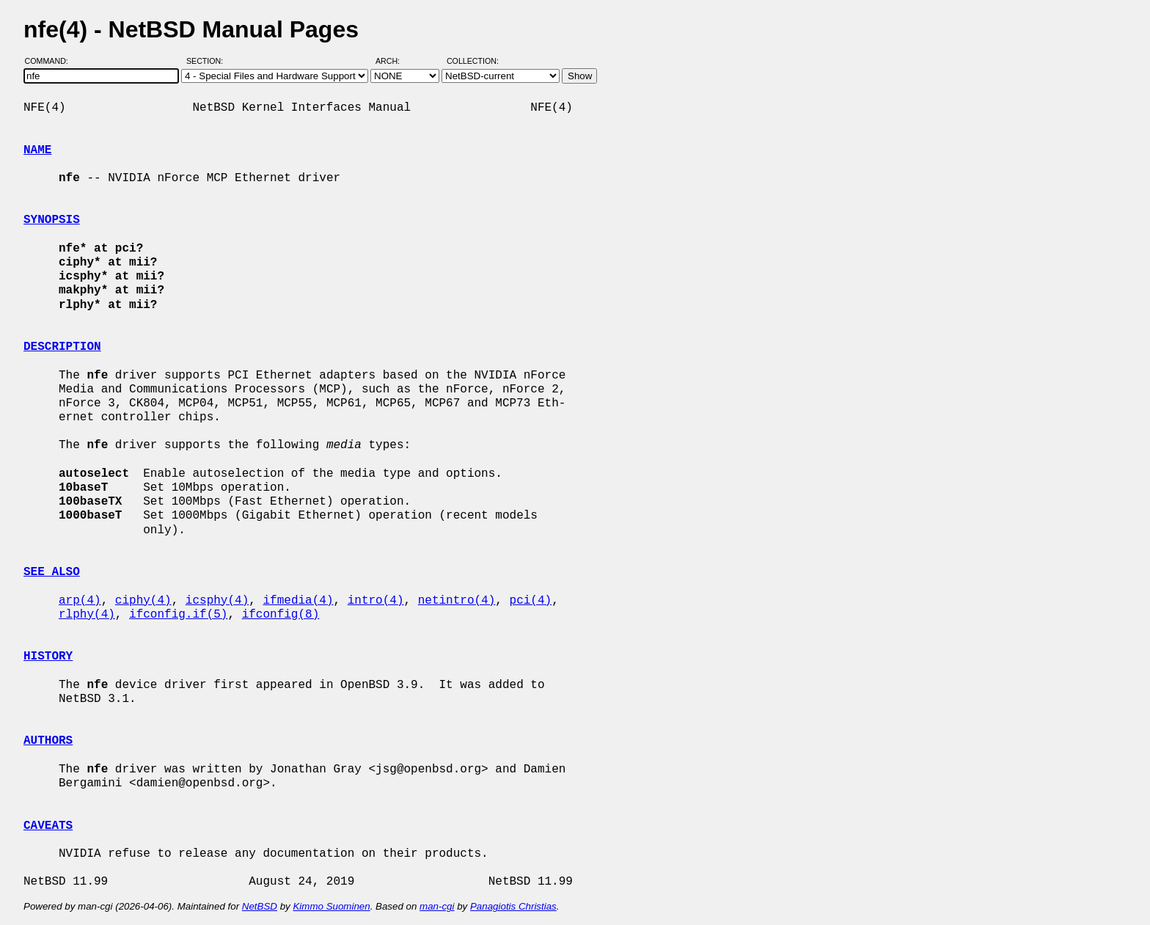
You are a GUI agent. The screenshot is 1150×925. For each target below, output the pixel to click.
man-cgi (437, 906)
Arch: (394, 60)
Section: (208, 60)
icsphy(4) (217, 601)
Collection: (473, 60)
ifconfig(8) (281, 615)
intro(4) (376, 601)
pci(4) (531, 601)
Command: (51, 60)
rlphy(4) (87, 615)
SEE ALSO (51, 572)
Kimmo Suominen (331, 906)
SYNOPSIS (51, 220)
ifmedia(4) (298, 601)
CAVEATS (48, 826)
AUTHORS (48, 741)
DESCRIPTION (62, 347)
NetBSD (259, 906)
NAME (37, 150)
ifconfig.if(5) (178, 615)
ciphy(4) (143, 601)
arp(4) (80, 601)
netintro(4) (457, 601)
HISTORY (48, 656)
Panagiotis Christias (513, 906)
